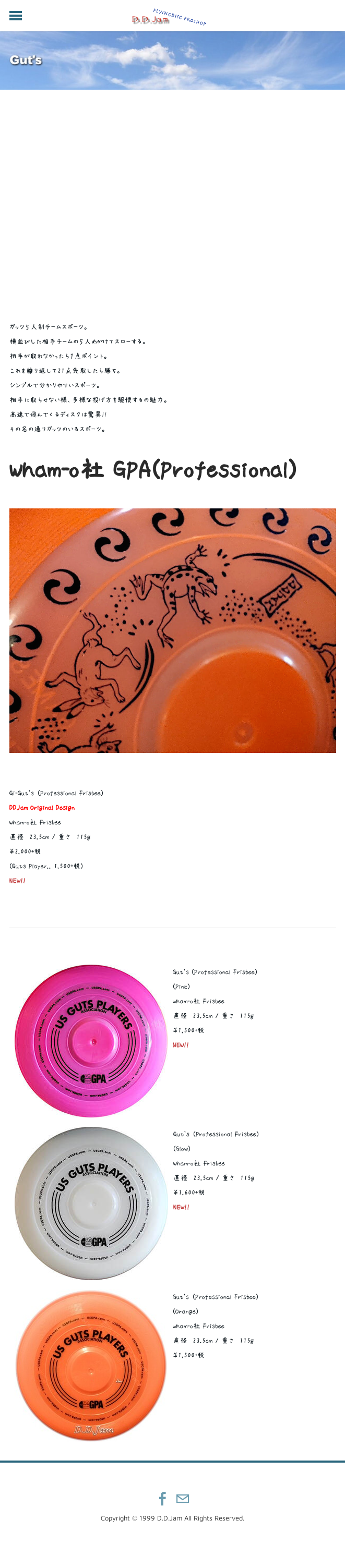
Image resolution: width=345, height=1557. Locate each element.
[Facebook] (163, 1498)
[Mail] (182, 1498)
